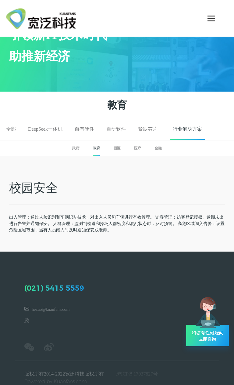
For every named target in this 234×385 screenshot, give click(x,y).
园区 (117, 148)
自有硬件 (84, 129)
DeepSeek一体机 (45, 129)
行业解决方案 (187, 129)
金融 (158, 148)
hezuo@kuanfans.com (50, 309)
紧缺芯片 (148, 129)
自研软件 (116, 129)
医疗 (137, 148)
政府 (76, 148)
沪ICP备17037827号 (137, 373)
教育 (96, 148)
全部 (11, 129)
